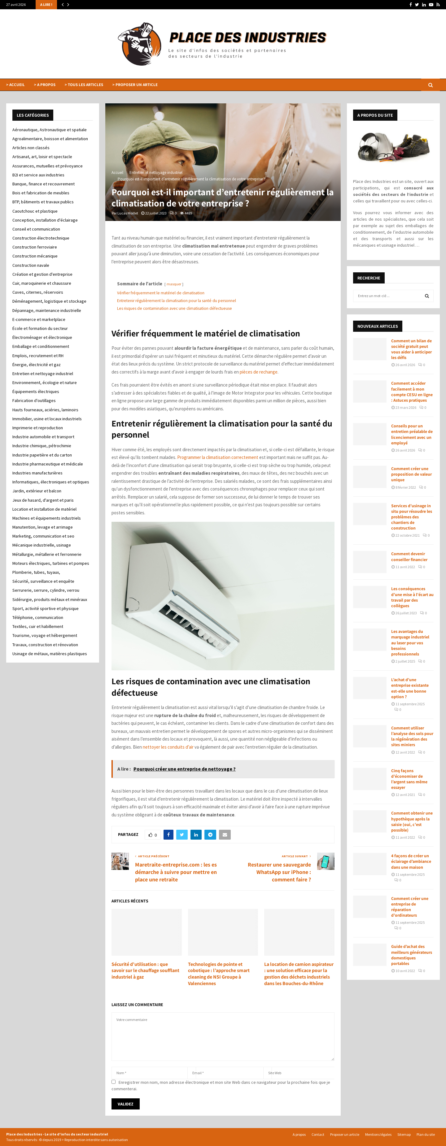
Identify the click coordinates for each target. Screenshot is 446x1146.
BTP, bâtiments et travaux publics (43, 202)
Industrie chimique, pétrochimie (41, 445)
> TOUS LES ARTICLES (84, 84)
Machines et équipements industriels (46, 518)
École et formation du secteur (40, 328)
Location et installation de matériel (44, 509)
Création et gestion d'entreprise (42, 274)
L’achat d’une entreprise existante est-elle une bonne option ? (410, 688)
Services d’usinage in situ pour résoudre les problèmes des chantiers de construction (411, 517)
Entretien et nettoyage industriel (42, 373)
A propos (299, 1134)
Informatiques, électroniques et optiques (50, 482)
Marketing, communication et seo (43, 536)
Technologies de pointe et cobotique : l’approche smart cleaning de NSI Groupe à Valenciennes (219, 974)
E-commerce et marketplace (38, 319)
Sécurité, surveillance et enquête (43, 581)
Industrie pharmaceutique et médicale (47, 464)
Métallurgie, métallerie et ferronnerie (46, 554)
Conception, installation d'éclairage (45, 220)
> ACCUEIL (15, 84)
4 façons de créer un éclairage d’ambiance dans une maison (411, 861)
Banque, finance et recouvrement (43, 184)
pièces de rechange (259, 372)
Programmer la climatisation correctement (217, 457)
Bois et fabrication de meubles (40, 193)
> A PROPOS (44, 84)
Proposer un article (344, 1134)
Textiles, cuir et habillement (37, 626)
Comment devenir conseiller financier (409, 556)
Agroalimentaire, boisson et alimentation (50, 138)
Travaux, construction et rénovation (45, 644)
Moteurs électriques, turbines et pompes (50, 563)
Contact (318, 1134)
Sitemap (404, 1134)
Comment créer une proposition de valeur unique (411, 474)
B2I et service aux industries (38, 175)
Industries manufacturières (37, 473)
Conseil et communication (36, 229)
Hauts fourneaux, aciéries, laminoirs (45, 410)
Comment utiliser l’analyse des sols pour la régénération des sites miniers (412, 736)
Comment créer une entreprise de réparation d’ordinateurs (409, 907)
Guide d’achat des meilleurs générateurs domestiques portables (411, 955)
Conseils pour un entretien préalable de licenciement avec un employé (412, 434)
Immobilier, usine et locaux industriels (47, 419)
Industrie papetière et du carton (42, 455)
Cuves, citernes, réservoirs (37, 292)
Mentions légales (378, 1134)
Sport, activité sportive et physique (45, 608)
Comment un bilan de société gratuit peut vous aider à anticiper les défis (411, 349)
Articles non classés (31, 147)
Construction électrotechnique (40, 238)
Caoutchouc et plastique (35, 211)
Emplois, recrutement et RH (37, 355)
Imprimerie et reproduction (37, 427)
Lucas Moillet (127, 213)
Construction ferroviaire (34, 247)
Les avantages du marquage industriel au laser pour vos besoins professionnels (410, 643)
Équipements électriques (35, 391)
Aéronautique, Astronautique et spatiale (49, 129)
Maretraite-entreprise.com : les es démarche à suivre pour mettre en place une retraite (176, 872)
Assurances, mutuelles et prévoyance (47, 166)
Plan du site (426, 1134)
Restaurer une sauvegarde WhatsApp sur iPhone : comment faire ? (279, 872)
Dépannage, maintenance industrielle (46, 310)
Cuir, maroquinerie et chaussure (41, 283)
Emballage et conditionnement (40, 346)
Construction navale (30, 265)
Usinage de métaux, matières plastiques (49, 653)
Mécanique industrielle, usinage (41, 545)
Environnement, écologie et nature (44, 382)
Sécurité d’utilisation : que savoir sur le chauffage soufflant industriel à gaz (145, 970)
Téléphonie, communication (37, 617)
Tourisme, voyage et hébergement (44, 635)
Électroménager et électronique (42, 337)
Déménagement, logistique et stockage (49, 301)
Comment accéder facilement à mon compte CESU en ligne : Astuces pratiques (412, 391)
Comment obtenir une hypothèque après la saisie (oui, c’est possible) (412, 821)
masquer (174, 284)
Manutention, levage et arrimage (42, 527)
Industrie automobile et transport (43, 436)
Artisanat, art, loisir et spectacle (42, 156)
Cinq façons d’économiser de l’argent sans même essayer (409, 779)
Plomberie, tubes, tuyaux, (36, 572)
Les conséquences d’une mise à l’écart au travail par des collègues (412, 597)
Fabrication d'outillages (34, 400)
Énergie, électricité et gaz (36, 364)
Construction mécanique (35, 256)
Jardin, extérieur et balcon (36, 491)
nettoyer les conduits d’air (168, 747)
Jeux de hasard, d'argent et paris (43, 500)
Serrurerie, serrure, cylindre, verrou (45, 590)
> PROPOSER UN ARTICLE (135, 84)
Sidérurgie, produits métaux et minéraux (49, 599)
